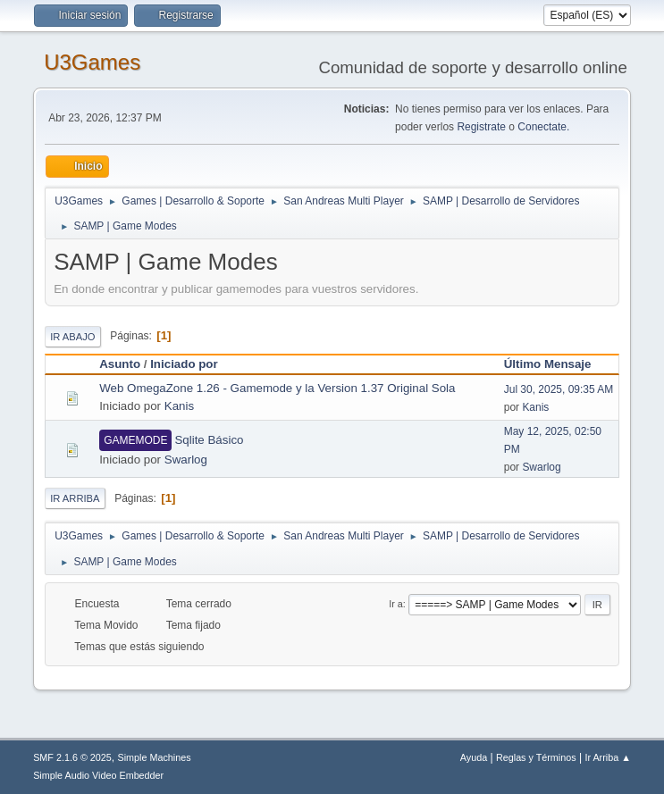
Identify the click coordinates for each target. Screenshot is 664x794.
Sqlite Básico (208, 440)
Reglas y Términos (536, 757)
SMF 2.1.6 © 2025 (72, 757)
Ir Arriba (74, 498)
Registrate (481, 127)
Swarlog (185, 459)
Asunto (119, 364)
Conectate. (543, 127)
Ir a (396, 603)
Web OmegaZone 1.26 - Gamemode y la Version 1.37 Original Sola (277, 388)
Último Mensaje (556, 364)
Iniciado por (184, 364)
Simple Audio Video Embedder (98, 775)
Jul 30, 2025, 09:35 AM (559, 389)
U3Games (92, 62)
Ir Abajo (72, 336)
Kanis (179, 406)
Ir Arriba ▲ (607, 757)
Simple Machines (153, 757)
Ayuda (473, 757)
